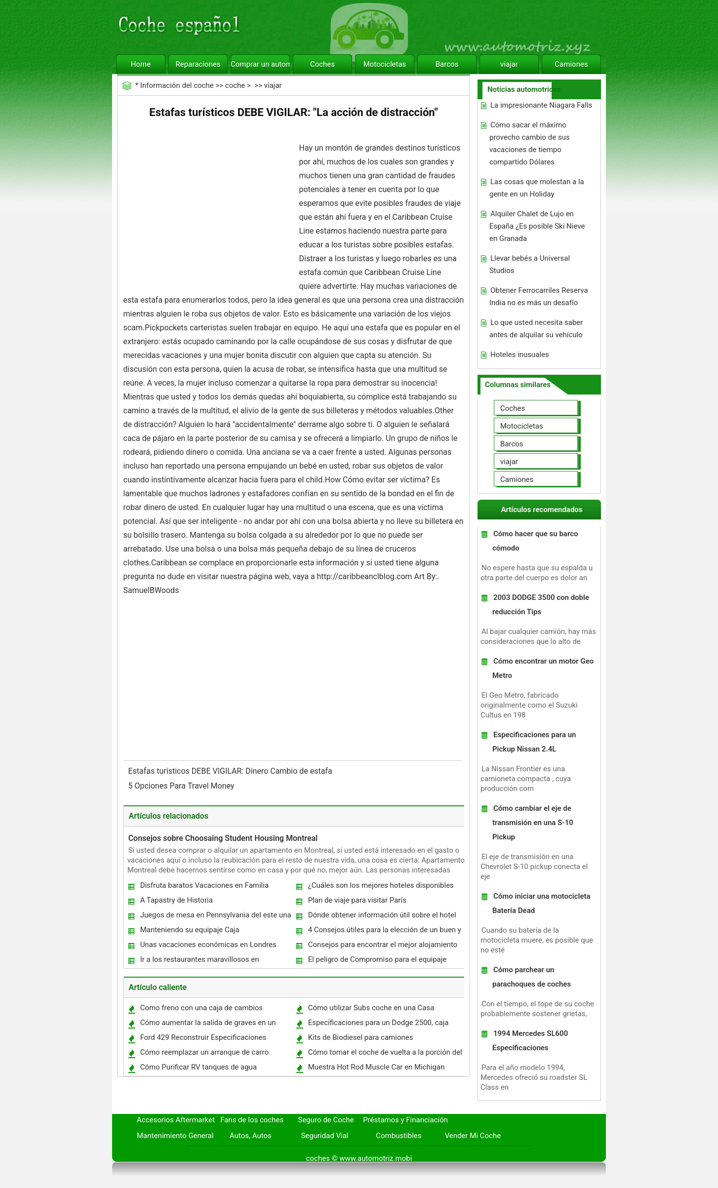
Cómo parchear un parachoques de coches (531, 977)
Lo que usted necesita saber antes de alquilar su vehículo (536, 328)
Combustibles (398, 1135)
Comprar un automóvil (260, 64)
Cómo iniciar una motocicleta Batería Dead (541, 903)
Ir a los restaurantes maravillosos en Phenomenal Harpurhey (199, 961)
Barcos (447, 64)
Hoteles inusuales (519, 354)
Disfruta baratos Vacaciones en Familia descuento (204, 887)
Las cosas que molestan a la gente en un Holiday (536, 187)
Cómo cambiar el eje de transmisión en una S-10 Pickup (532, 822)
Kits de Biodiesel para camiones (360, 1037)
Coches (322, 64)
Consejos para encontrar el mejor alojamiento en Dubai (382, 946)
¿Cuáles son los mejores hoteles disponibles (381, 885)
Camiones (571, 64)
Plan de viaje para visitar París (357, 900)
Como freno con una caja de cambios (201, 1007)
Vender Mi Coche (473, 1135)
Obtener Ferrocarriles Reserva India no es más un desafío (538, 296)
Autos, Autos (251, 1135)
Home (141, 64)
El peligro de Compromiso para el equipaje (377, 959)
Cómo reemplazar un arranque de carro (204, 1052)
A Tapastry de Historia (176, 900)
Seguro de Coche (326, 1119)
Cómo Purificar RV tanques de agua (198, 1067)
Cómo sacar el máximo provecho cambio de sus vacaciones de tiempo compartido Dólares (529, 143)
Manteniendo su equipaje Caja (189, 929)
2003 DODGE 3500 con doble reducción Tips (540, 604)
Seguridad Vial (324, 1135)
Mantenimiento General (175, 1135)
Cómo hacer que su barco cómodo (535, 541)
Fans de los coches (251, 1119)
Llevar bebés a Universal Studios (529, 264)
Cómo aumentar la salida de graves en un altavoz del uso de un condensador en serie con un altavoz (210, 1024)
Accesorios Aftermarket (176, 1119)
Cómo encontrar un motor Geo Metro (543, 668)
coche (235, 85)
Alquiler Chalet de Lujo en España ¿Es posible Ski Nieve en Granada (537, 226)
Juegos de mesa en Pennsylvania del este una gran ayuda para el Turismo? (215, 917)
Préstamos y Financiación (405, 1119)
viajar (509, 64)
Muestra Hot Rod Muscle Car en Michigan (376, 1067)
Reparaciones (198, 64)
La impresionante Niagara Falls (541, 105)
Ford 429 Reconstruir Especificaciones (203, 1037)
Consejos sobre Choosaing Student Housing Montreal (223, 838)
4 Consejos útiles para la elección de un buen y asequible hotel (384, 932)
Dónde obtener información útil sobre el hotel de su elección (381, 917)
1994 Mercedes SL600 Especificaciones (530, 1040)
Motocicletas (384, 64)
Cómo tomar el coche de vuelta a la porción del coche (384, 1054)
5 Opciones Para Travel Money (182, 786)
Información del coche (177, 85)
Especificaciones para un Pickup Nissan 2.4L (534, 741)
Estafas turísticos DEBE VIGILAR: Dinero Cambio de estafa (231, 771)
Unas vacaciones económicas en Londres (208, 944)
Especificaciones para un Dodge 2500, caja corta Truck (378, 1024)
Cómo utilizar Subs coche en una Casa (371, 1007)
